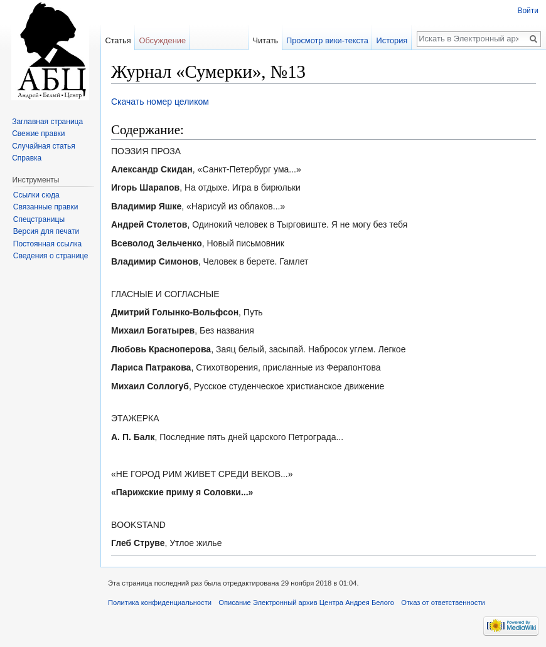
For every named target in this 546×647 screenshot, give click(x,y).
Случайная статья (43, 146)
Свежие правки (38, 133)
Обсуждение (162, 40)
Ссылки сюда (36, 195)
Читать (265, 40)
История (392, 40)
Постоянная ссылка (47, 243)
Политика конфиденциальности (159, 602)
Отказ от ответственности (443, 602)
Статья (118, 40)
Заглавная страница (47, 121)
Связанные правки (45, 207)
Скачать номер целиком (160, 102)
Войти (527, 10)
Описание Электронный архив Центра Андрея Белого (306, 602)
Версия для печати (46, 231)
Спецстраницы (39, 219)
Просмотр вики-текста (327, 40)
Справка (26, 158)
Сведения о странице (50, 255)
